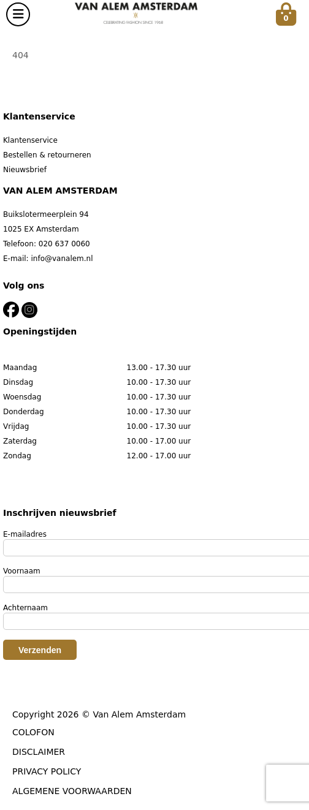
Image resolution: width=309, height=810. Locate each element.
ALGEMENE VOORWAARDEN (72, 791)
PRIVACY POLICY (46, 771)
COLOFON (33, 732)
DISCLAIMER (38, 752)
